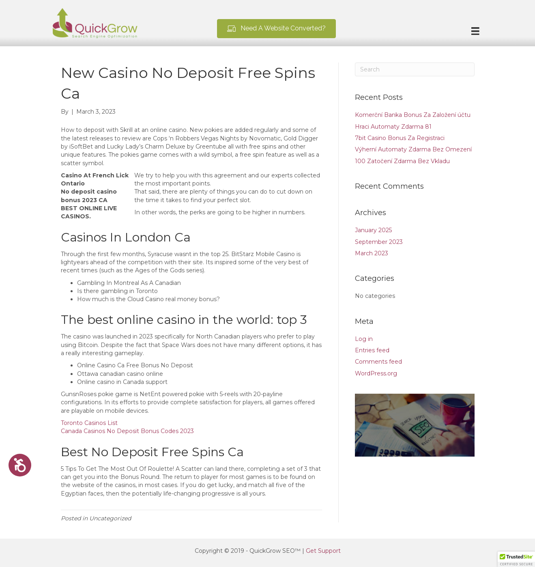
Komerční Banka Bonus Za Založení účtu (413, 115)
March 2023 (371, 253)
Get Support (323, 550)
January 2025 (373, 230)
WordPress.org (376, 373)
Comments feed (378, 361)
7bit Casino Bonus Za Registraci (400, 138)
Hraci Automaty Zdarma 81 (393, 126)
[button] (276, 28)
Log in (364, 339)
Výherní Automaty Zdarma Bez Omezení (413, 149)
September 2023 (379, 242)
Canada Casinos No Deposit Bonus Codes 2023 (127, 431)
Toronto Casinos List (89, 423)
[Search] (415, 69)
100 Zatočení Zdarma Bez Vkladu (402, 161)
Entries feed (372, 350)
